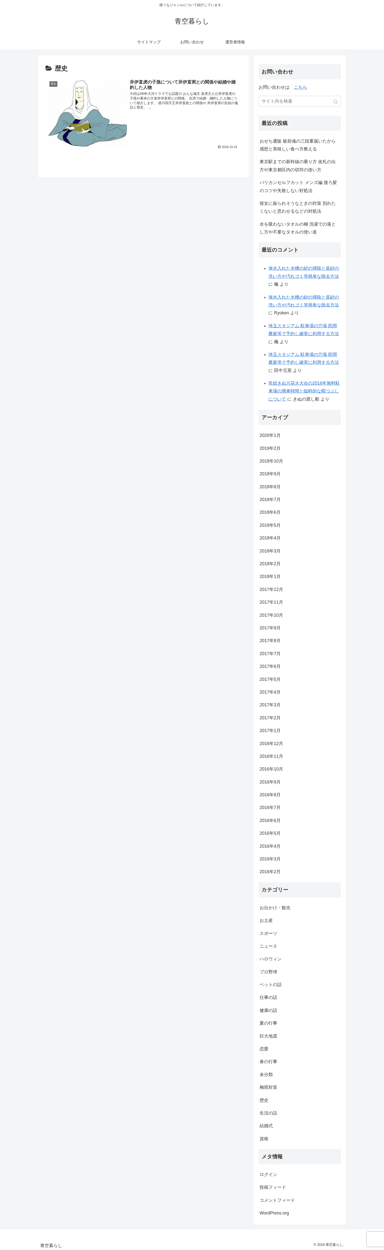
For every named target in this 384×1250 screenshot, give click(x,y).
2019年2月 (270, 448)
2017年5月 (270, 679)
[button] (336, 102)
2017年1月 (270, 730)
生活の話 (268, 1113)
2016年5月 (270, 833)
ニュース (268, 946)
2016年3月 (270, 859)
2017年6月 (270, 666)
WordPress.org (274, 1213)
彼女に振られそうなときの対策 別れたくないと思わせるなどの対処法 (298, 207)
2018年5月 (270, 525)
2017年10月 (271, 615)
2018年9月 (270, 473)
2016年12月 (271, 743)
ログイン (268, 1174)
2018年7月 (270, 499)
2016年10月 (271, 769)
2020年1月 (270, 435)
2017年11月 (271, 602)
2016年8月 (270, 794)
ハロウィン (271, 958)
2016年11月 (271, 756)
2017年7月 (270, 653)
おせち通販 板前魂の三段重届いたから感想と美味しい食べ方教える (298, 145)
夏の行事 (268, 1023)
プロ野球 (268, 971)
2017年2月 (270, 717)
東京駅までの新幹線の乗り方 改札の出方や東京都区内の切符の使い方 (298, 165)
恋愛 (264, 1048)
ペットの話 (271, 984)
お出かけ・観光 (275, 907)
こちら (300, 87)
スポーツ (268, 933)
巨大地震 (268, 1036)
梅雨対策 (268, 1087)
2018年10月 (271, 461)
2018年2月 (270, 563)
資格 (264, 1138)
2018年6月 (270, 512)
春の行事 (268, 1061)
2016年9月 (270, 782)
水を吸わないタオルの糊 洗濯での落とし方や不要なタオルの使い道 (298, 228)
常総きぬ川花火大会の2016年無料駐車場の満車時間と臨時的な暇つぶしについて (304, 391)
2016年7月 (270, 807)
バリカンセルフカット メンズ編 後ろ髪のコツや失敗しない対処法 (298, 186)
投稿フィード (273, 1187)
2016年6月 (270, 820)
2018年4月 (270, 538)
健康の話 (268, 1010)
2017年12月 (271, 589)
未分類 (266, 1074)
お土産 (266, 920)
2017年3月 (270, 704)
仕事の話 (268, 997)
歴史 (264, 1100)
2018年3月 (270, 551)
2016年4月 (270, 846)
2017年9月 (270, 627)
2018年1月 (270, 576)
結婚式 (266, 1125)
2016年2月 (270, 871)
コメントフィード (277, 1200)
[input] (300, 101)
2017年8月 (270, 640)
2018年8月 (270, 486)
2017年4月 (270, 692)
